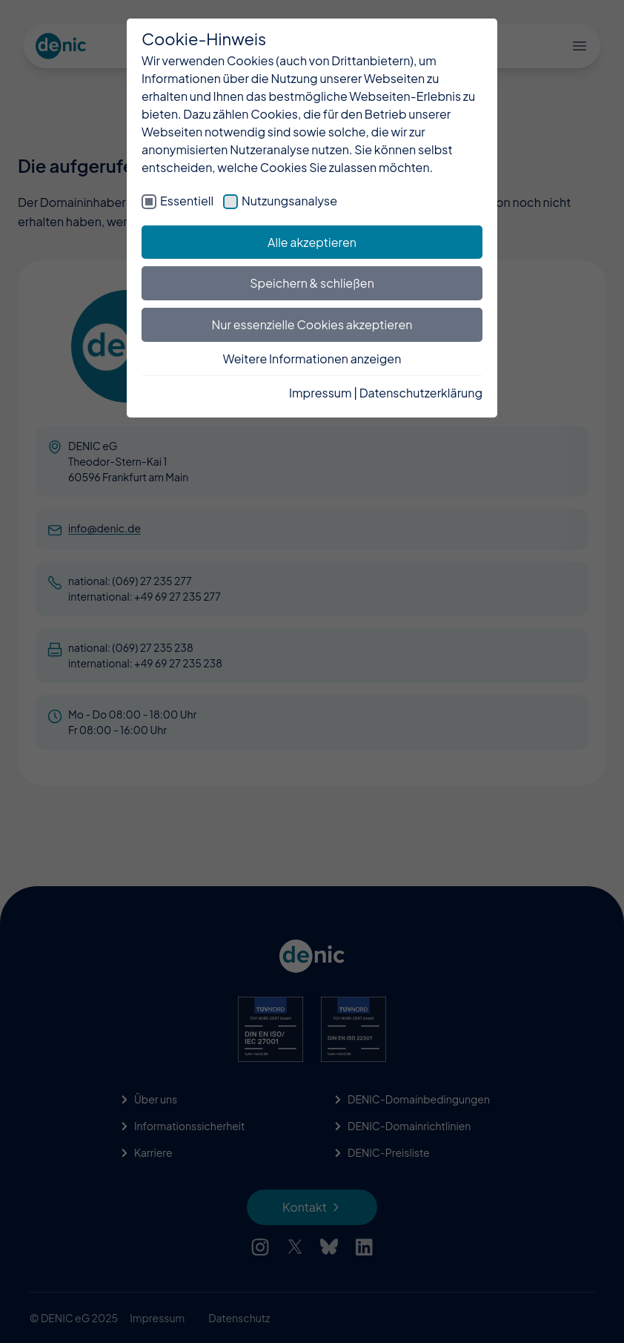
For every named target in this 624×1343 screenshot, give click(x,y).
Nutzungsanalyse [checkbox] (289, 200)
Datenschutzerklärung (420, 392)
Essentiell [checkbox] (186, 200)
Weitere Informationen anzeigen (312, 358)
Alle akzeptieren (312, 242)
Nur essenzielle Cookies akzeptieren (312, 324)
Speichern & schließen (312, 283)
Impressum (320, 392)
